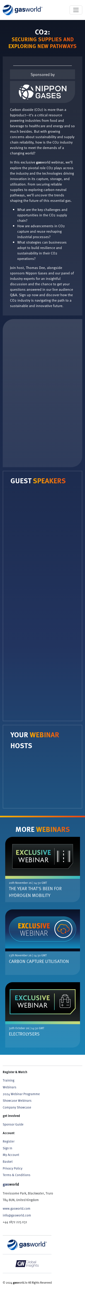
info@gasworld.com (17, 1215)
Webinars (9, 1087)
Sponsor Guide (13, 1124)
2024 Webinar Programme (21, 1094)
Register (9, 1141)
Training (8, 1080)
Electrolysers (24, 1034)
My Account (11, 1154)
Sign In (7, 1148)
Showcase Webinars (17, 1100)
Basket (8, 1161)
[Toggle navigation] (76, 10)
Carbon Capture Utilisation (39, 961)
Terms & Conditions (16, 1174)
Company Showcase (17, 1107)
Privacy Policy (12, 1168)
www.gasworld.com (16, 1208)
